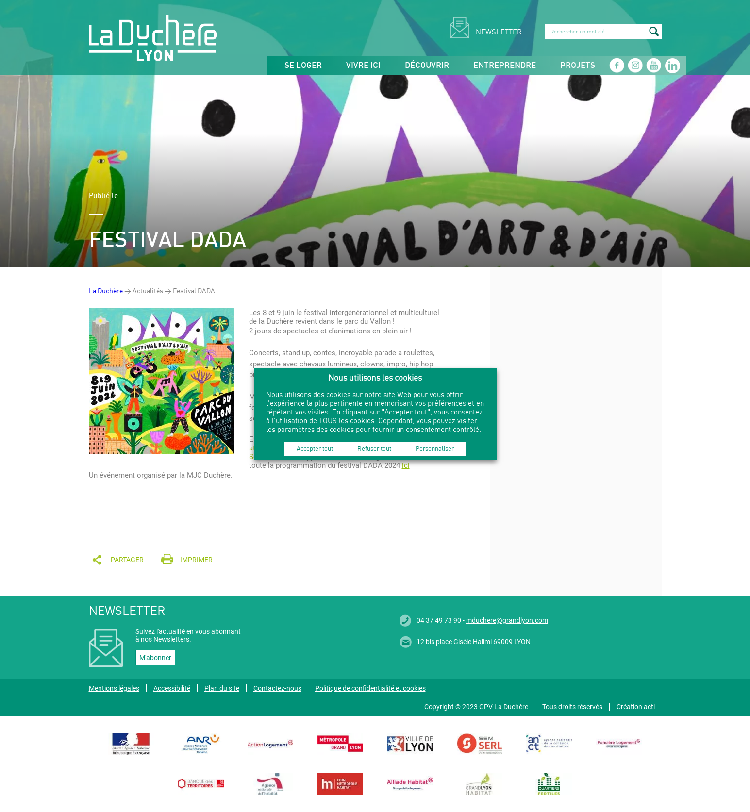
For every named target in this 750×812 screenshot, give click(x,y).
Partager (127, 559)
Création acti (636, 707)
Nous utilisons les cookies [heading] (375, 377)
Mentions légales (114, 688)
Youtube (653, 66)
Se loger (303, 65)
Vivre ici (363, 65)
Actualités (148, 290)
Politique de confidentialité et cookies (370, 688)
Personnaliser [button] (435, 448)
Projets (577, 65)
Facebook (616, 66)
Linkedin (672, 66)
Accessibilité (171, 688)
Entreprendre (504, 65)
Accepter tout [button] (315, 448)
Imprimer (196, 559)
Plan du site (221, 688)
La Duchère (106, 290)
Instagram (635, 66)
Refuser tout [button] (374, 448)
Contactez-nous (277, 688)
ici (406, 465)
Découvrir (427, 65)
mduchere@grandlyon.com (507, 620)
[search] (603, 31)
